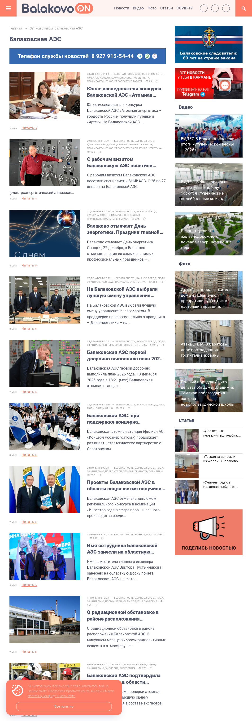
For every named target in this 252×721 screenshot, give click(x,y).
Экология (150, 602)
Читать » (29, 128)
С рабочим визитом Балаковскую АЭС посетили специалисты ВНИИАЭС (120, 161)
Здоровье (93, 143)
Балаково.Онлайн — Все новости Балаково (57, 8)
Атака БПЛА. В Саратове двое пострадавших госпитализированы (204, 350)
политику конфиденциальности (51, 696)
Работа (138, 81)
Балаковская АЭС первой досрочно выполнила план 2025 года (125, 360)
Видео (138, 8)
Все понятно (64, 706)
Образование (105, 77)
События (139, 147)
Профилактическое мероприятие (109, 81)
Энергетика (154, 147)
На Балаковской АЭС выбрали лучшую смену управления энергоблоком (122, 294)
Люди (91, 77)
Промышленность (140, 143)
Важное (140, 74)
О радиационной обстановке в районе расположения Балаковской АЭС (123, 617)
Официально (123, 77)
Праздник (133, 213)
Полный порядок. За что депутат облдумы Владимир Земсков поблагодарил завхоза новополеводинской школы (207, 393)
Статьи (166, 8)
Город (151, 74)
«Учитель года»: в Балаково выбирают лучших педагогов (219, 486)
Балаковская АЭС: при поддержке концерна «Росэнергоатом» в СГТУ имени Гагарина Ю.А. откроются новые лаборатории (125, 422)
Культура (93, 213)
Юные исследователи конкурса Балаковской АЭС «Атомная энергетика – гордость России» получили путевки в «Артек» (124, 92)
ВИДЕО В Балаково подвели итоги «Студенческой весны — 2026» (208, 144)
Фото (152, 8)
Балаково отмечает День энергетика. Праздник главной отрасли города (123, 227)
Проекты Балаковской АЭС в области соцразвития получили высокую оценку (124, 488)
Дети (159, 74)
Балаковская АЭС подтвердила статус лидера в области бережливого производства (124, 679)
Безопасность (125, 74)
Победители (141, 77)
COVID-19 (185, 8)
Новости (121, 8)
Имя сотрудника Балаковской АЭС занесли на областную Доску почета (122, 551)
